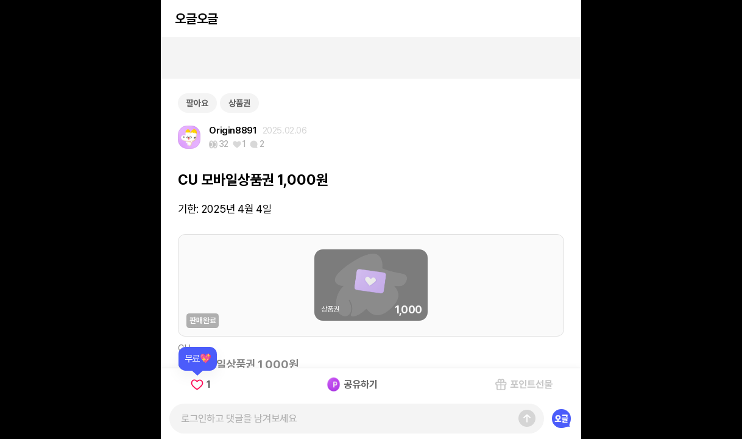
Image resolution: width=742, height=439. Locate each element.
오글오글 (196, 18)
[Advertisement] (371, 58)
